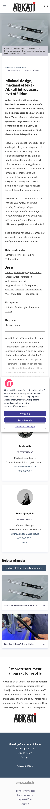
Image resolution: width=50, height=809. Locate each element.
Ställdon (9, 307)
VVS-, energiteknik (14, 293)
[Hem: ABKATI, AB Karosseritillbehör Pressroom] (24, 7)
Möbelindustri (31, 293)
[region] (25, 404)
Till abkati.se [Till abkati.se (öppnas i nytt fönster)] (11, 259)
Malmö (16, 324)
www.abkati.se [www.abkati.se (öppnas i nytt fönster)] (25, 765)
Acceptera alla (25, 420)
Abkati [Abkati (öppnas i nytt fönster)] (25, 542)
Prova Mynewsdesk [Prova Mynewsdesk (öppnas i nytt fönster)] (25, 790)
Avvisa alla (25, 413)
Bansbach (34, 307)
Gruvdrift (19, 289)
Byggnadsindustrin (14, 285)
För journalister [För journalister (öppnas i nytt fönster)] (25, 794)
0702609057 (25, 470)
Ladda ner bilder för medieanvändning (24, 568)
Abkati (8, 311)
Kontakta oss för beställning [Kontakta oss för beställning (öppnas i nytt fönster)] (20, 254)
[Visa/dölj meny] (4, 6)
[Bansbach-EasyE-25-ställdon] (25, 627)
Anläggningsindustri (15, 281)
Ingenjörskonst (33, 272)
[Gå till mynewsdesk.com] (25, 782)
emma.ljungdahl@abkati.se (25, 533)
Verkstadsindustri (33, 289)
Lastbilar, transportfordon (18, 276)
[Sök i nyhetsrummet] (46, 7)
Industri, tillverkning (15, 272)
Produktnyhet (21, 307)
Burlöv (8, 324)
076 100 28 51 (25, 538)
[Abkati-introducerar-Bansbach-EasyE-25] (25, 588)
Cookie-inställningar (25, 426)
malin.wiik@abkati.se (25, 466)
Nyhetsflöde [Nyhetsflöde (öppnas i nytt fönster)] (25, 799)
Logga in (25, 803)
